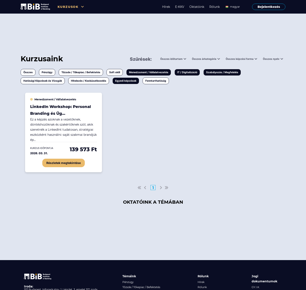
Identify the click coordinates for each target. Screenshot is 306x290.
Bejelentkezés (269, 7)
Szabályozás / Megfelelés (222, 72)
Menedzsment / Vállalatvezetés (148, 72)
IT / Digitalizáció (187, 72)
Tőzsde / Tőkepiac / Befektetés (80, 72)
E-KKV (179, 7)
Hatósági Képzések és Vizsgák (42, 80)
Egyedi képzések (125, 80)
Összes (28, 72)
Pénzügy (47, 72)
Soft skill (114, 72)
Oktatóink (196, 7)
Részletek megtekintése (63, 163)
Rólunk (214, 7)
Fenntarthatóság (155, 80)
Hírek (166, 7)
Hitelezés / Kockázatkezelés (88, 80)
